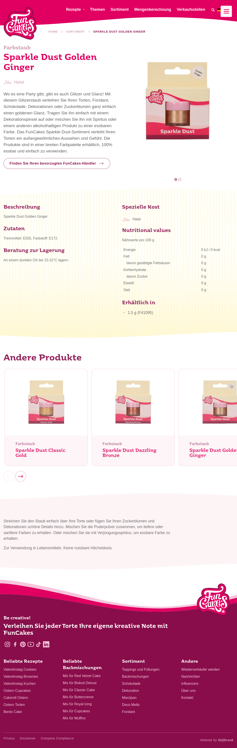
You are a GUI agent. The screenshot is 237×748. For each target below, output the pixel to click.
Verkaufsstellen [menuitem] (191, 9)
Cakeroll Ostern (16, 698)
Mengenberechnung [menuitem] (152, 9)
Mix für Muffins (74, 718)
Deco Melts (131, 705)
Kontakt (187, 698)
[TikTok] (38, 644)
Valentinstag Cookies (20, 669)
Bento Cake (13, 712)
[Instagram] (7, 644)
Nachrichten (190, 676)
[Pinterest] (23, 644)
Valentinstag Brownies (21, 676)
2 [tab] (179, 179)
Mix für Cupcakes (76, 711)
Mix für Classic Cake (79, 690)
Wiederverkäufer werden (200, 669)
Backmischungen (135, 676)
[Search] (213, 9)
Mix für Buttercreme (78, 697)
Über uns (188, 690)
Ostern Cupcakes (17, 690)
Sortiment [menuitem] (120, 9)
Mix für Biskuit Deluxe (80, 683)
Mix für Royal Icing (77, 704)
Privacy (9, 738)
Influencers (189, 683)
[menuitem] (225, 10)
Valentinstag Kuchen (20, 683)
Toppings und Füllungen (140, 669)
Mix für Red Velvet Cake (82, 676)
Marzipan (129, 698)
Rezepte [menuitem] (73, 9)
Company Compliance (57, 738)
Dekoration (130, 690)
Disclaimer (28, 738)
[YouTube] (31, 644)
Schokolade (131, 683)
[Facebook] (15, 644)
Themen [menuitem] (97, 9)
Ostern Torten (14, 705)
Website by (216, 740)
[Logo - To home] (213, 600)
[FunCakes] (20, 23)
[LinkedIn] (46, 644)
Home (53, 31)
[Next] (20, 478)
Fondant (128, 712)
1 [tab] (175, 179)
